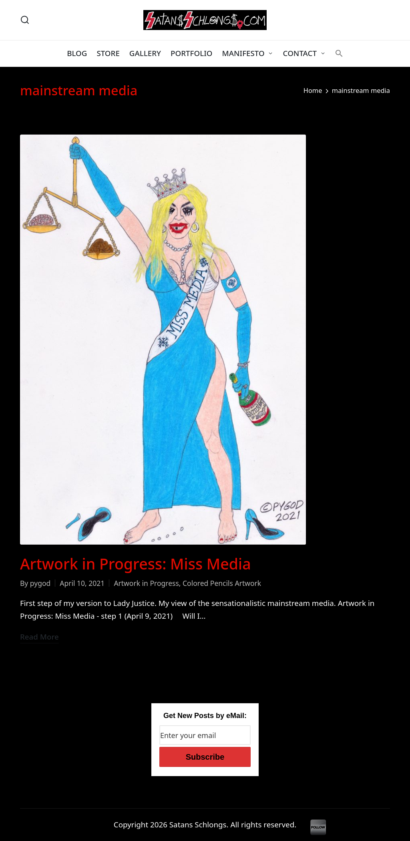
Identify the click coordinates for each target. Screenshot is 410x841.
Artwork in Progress (146, 583)
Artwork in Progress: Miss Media (135, 563)
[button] (339, 53)
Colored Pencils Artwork (222, 583)
